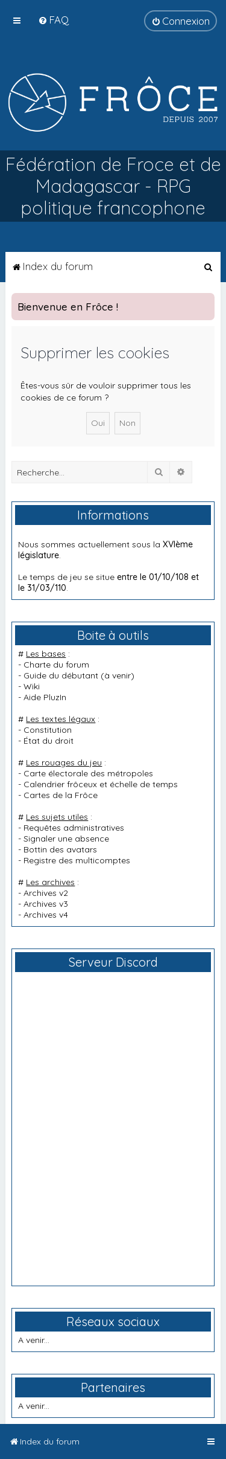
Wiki (32, 686)
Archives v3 (46, 903)
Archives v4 (46, 914)
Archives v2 (46, 892)
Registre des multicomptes (77, 860)
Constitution (48, 729)
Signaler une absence (66, 838)
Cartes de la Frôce (61, 795)
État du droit (49, 740)
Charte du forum (56, 664)
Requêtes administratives (74, 827)
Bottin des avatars (60, 849)
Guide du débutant (61, 675)
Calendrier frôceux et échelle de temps (101, 784)
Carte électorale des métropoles (88, 773)
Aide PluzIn (45, 697)
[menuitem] (53, 19)
